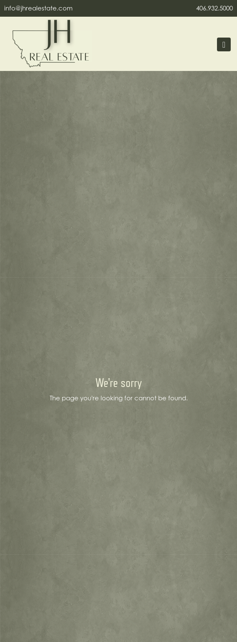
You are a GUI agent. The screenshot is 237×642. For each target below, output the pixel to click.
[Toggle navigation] (224, 44)
